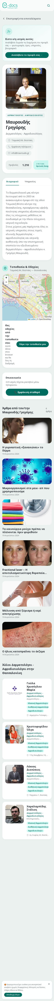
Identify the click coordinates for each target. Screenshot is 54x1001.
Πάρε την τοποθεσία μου (32, 344)
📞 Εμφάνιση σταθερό (27, 392)
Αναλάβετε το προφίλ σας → (27, 55)
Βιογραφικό (12, 182)
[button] (6, 278)
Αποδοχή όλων (13, 994)
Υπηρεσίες (30, 182)
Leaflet (32, 319)
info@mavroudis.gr (18, 153)
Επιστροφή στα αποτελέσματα (21, 18)
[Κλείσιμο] (49, 984)
